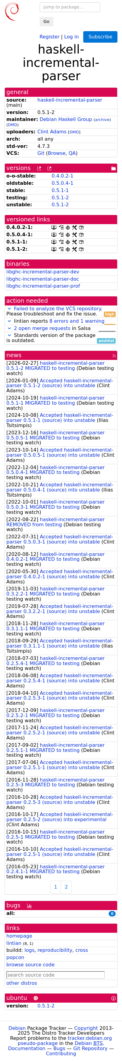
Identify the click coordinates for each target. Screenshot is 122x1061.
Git (41, 153)
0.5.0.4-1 (62, 183)
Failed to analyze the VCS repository (57, 309)
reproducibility (55, 950)
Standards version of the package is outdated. (61, 338)
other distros (21, 983)
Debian (17, 1028)
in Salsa (61, 328)
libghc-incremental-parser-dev (42, 272)
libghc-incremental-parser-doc (42, 279)
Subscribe (100, 37)
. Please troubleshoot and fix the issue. (61, 311)
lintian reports (61, 321)
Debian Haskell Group (66, 119)
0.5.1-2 (60, 198)
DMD (12, 124)
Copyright (86, 1028)
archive (102, 119)
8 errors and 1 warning (76, 321)
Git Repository (90, 1048)
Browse (56, 153)
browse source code (30, 965)
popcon (15, 957)
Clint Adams (52, 132)
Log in (71, 36)
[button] (9, 309)
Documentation (26, 1048)
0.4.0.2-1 (62, 176)
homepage (19, 936)
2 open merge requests (42, 328)
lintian (13, 943)
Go (46, 21)
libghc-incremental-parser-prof (43, 286)
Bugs (59, 1048)
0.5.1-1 (60, 190)
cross (81, 950)
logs (30, 950)
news (13, 355)
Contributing (61, 1053)
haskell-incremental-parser (70, 100)
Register (50, 36)
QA (72, 153)
